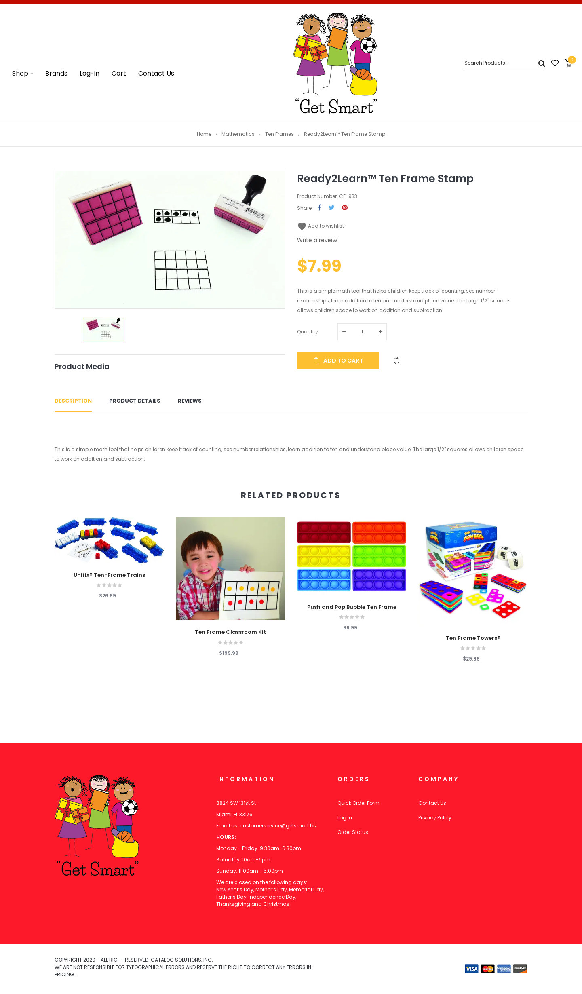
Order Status (352, 832)
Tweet (332, 208)
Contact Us (432, 803)
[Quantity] (362, 332)
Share (319, 208)
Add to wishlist (320, 225)
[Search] (504, 63)
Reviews (190, 401)
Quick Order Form (358, 803)
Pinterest (345, 208)
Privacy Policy (434, 817)
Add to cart (338, 361)
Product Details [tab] (134, 401)
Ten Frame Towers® (473, 638)
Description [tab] (73, 401)
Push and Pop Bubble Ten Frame (351, 607)
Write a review (317, 240)
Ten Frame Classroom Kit (230, 632)
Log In (344, 817)
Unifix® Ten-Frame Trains (109, 575)
